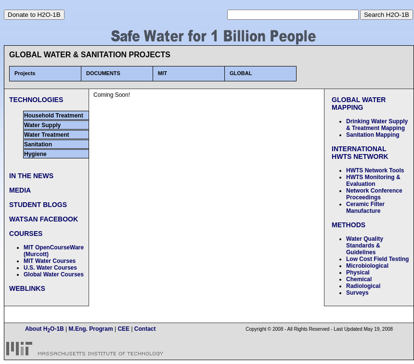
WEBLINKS (27, 288)
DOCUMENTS (103, 73)
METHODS (348, 225)
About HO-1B (45, 328)
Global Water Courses (54, 274)
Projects (24, 73)
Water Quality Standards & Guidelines (364, 245)
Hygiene (35, 154)
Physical (358, 272)
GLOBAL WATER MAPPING (359, 103)
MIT (162, 73)
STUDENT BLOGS (38, 204)
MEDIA (20, 190)
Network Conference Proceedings (374, 194)
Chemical (359, 279)
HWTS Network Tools (375, 170)
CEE (123, 328)
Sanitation (38, 144)
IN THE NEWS (31, 176)
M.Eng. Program (90, 328)
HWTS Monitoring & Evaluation (373, 180)
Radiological (363, 286)
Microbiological (367, 265)
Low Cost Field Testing (377, 259)
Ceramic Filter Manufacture (365, 207)
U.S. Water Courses (50, 267)
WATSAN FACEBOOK (43, 219)
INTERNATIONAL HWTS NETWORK (360, 152)
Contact (145, 328)
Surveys (357, 292)
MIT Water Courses (50, 261)
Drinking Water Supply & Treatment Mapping (377, 124)
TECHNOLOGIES (36, 100)
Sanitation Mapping (373, 134)
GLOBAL (241, 73)
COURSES (25, 233)
